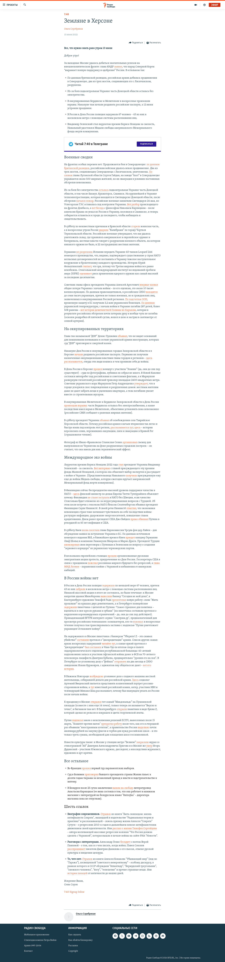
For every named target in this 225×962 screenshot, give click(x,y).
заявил (118, 66)
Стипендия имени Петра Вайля (40, 940)
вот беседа (98, 208)
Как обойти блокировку (80, 940)
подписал (77, 720)
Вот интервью (102, 468)
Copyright (73, 951)
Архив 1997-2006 (32, 946)
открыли (122, 709)
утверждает (141, 383)
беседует (125, 842)
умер (149, 746)
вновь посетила (91, 530)
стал (120, 464)
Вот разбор (133, 204)
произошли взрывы (75, 405)
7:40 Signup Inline (74, 892)
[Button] (136, 43)
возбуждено (96, 676)
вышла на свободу (122, 788)
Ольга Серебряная (73, 29)
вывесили (106, 596)
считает (87, 266)
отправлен (120, 661)
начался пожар (84, 201)
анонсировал (71, 544)
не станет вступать (98, 497)
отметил (131, 508)
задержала (108, 585)
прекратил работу (111, 724)
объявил (122, 336)
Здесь (135, 680)
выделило (143, 727)
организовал (130, 442)
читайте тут (108, 643)
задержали (70, 607)
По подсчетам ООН (136, 299)
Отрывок (106, 814)
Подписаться (146, 144)
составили (83, 640)
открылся (96, 702)
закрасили (142, 742)
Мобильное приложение (36, 935)
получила (131, 475)
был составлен (93, 647)
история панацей (77, 873)
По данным (148, 303)
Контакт (28, 951)
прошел (97, 369)
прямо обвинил (139, 519)
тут (92, 687)
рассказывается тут (122, 427)
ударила (103, 230)
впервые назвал (148, 285)
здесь (137, 427)
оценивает (86, 273)
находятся (152, 292)
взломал (138, 621)
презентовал (119, 600)
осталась (104, 190)
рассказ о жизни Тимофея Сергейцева (135, 828)
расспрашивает (76, 849)
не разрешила (84, 252)
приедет (130, 537)
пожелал (93, 563)
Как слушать (74, 935)
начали (78, 354)
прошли (112, 556)
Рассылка (73, 946)
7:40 (66, 14)
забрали (80, 589)
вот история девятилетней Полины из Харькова (108, 310)
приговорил (91, 774)
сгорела (135, 226)
